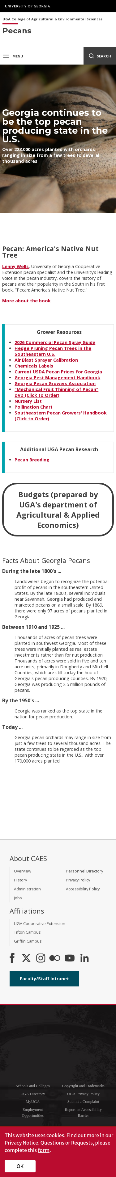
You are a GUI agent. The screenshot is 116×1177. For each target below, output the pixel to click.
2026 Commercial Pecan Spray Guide (55, 342)
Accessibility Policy (83, 889)
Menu (12, 56)
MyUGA (33, 1101)
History (20, 880)
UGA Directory (32, 1094)
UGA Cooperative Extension (39, 923)
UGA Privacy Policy (83, 1094)
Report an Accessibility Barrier (83, 1113)
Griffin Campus (28, 941)
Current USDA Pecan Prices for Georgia (58, 372)
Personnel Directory (84, 871)
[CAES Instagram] (40, 959)
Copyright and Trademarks (83, 1086)
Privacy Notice (21, 1143)
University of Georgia (28, 6)
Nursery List (28, 401)
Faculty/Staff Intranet (44, 979)
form (43, 1150)
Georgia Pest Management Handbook (57, 377)
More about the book (26, 301)
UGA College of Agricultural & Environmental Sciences (52, 19)
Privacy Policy (78, 880)
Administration (27, 889)
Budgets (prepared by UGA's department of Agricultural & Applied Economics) (58, 509)
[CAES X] (26, 959)
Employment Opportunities (33, 1113)
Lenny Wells (15, 266)
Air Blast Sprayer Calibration (46, 360)
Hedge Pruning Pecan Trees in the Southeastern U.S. (53, 351)
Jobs (18, 898)
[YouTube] (69, 959)
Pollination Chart (34, 407)
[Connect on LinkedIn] (84, 959)
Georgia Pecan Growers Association (55, 383)
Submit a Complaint (83, 1101)
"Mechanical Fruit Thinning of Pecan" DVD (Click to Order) (56, 392)
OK (20, 1166)
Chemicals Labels (34, 366)
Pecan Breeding (32, 460)
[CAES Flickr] (54, 959)
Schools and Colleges (33, 1086)
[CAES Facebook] (12, 959)
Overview (22, 871)
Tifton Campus (27, 932)
